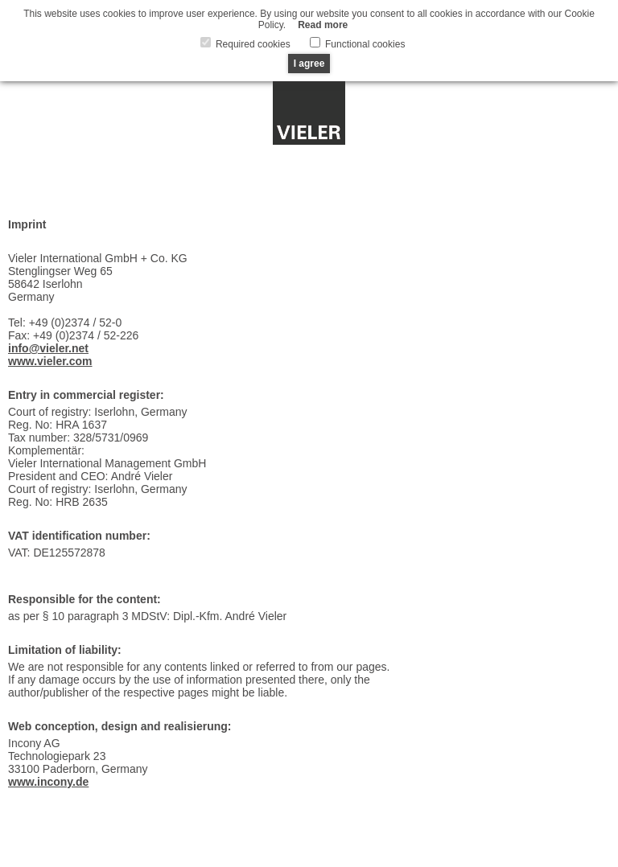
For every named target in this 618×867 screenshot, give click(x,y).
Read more (323, 25)
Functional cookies (364, 44)
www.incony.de (48, 781)
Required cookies (251, 44)
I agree (309, 63)
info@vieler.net (48, 348)
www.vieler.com (50, 361)
